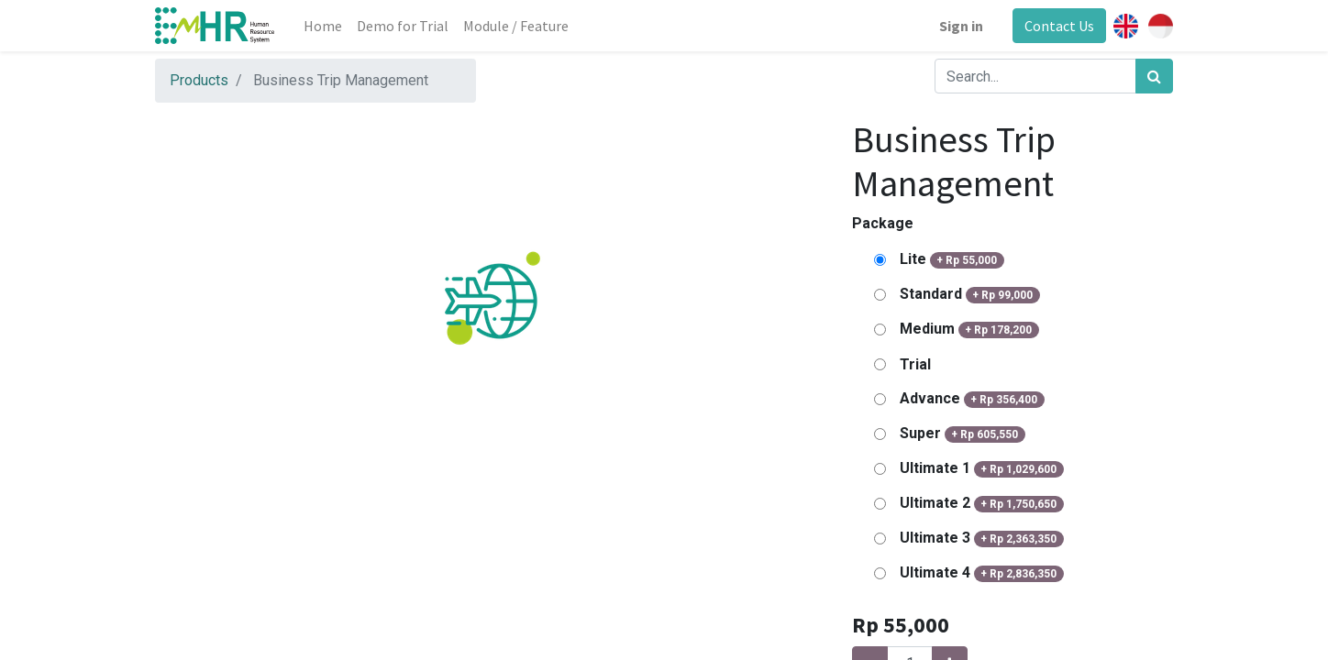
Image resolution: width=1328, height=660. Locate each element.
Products (199, 80)
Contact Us (1059, 25)
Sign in (961, 25)
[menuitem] (322, 25)
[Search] (1154, 76)
